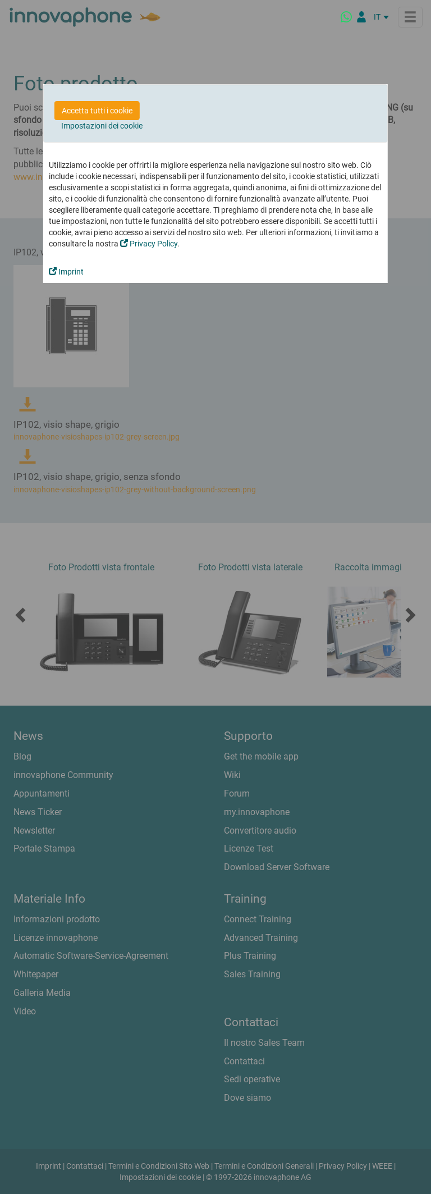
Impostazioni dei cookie (102, 125)
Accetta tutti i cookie (97, 110)
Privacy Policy (148, 243)
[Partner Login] (361, 17)
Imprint (66, 271)
